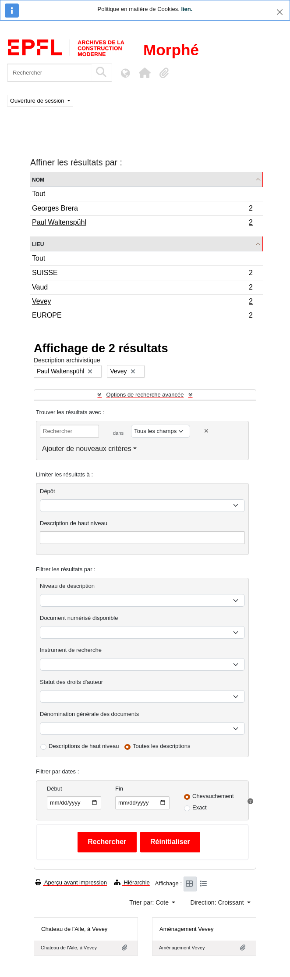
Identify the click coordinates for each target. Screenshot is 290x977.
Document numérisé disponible (79, 618)
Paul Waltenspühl (142, 223)
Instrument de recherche (71, 650)
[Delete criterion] (206, 431)
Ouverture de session (38, 100)
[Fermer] (280, 12)
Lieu (38, 244)
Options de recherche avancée (145, 394)
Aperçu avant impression (71, 882)
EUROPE (142, 316)
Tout (38, 193)
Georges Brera (142, 209)
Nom (38, 179)
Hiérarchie (132, 882)
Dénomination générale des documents (89, 714)
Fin (119, 788)
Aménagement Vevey (186, 929)
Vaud (142, 288)
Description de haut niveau (73, 523)
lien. (186, 9)
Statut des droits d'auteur (71, 682)
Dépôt (47, 491)
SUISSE (142, 274)
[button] (144, 73)
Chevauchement (213, 796)
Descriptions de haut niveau (84, 746)
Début (54, 788)
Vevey (142, 302)
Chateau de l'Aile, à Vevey (74, 929)
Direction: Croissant (217, 902)
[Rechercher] (49, 73)
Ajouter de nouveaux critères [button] (86, 448)
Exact (199, 807)
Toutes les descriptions (162, 746)
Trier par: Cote (149, 902)
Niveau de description (67, 586)
